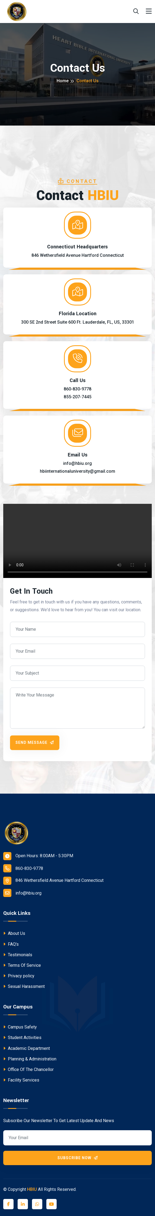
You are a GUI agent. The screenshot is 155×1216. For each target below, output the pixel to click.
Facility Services (21, 1080)
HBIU (32, 1189)
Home (63, 80)
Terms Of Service (22, 965)
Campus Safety (20, 1027)
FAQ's (11, 944)
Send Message (34, 742)
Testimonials (17, 954)
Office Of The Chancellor (28, 1069)
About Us (14, 933)
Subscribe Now (77, 1158)
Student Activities (22, 1037)
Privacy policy (18, 975)
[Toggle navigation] (149, 11)
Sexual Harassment (24, 986)
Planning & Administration (29, 1058)
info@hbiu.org (22, 893)
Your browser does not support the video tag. (77, 541)
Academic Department (26, 1048)
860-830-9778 (23, 868)
